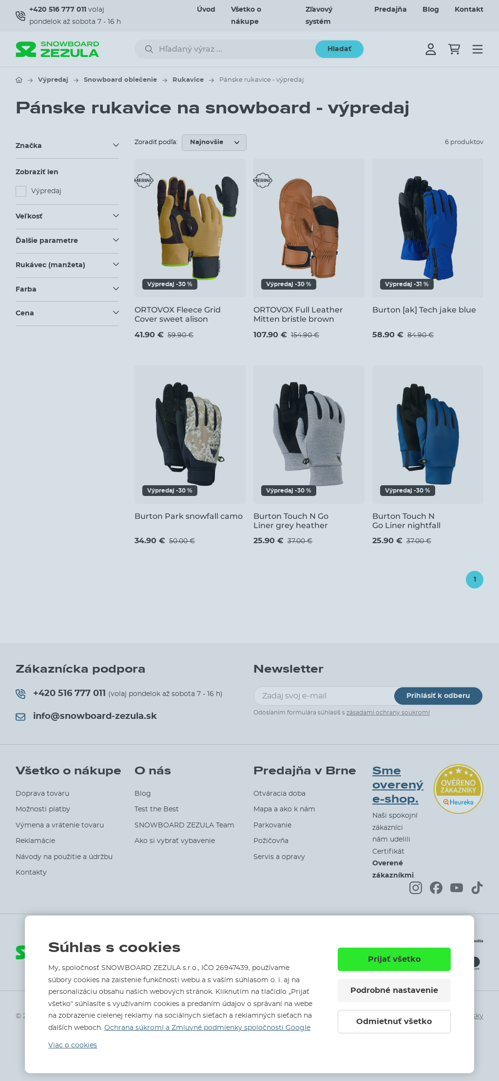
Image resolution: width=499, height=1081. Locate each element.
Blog (430, 9)
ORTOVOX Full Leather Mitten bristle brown (298, 314)
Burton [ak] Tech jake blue (424, 309)
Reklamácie (35, 841)
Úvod (206, 9)
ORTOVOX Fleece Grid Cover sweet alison (177, 314)
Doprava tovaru (42, 793)
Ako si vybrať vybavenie (174, 841)
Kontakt (469, 9)
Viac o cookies (72, 1045)
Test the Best (156, 809)
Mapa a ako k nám (284, 809)
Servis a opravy (279, 857)
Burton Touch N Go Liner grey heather (290, 521)
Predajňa (390, 9)
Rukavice (188, 80)
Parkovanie (272, 825)
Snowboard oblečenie (120, 80)
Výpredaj (53, 80)
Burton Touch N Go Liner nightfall (406, 521)
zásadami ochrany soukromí (388, 712)
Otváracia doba (279, 793)
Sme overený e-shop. (397, 785)
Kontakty (31, 872)
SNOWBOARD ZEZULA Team (184, 825)
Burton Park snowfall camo (188, 516)
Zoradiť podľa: (156, 142)
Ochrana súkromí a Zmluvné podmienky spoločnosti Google (207, 1028)
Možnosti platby (43, 809)
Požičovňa (270, 841)
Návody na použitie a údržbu (64, 857)
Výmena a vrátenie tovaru (60, 825)
